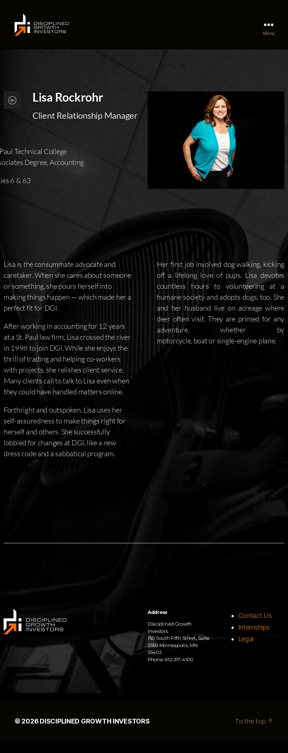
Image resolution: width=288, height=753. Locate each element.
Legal (246, 650)
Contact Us (255, 626)
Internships (254, 638)
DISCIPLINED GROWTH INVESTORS (94, 732)
